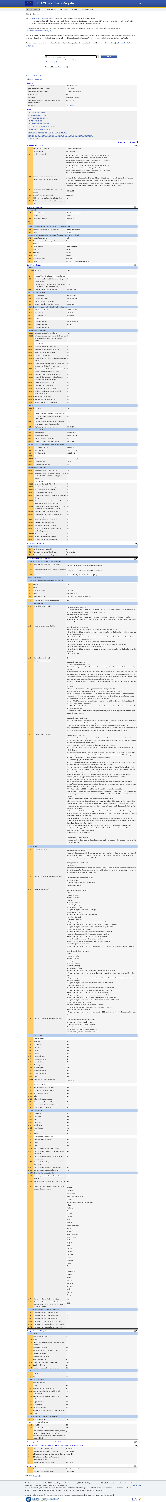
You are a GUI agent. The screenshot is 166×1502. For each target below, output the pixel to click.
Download (38, 79)
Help (139, 3)
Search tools (62, 67)
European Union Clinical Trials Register (41, 19)
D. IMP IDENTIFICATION (35, 121)
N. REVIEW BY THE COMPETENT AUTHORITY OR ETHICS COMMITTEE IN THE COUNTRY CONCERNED (60, 135)
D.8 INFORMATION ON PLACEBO (38, 124)
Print (30, 79)
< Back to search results (34, 75)
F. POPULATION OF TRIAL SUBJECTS (39, 130)
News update (87, 9)
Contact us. (37, 1475)
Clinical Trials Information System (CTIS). (39, 31)
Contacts (64, 9)
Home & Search (33, 9)
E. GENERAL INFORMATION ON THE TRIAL (41, 127)
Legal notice (137, 1485)
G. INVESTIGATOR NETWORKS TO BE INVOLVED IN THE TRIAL (47, 133)
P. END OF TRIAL (33, 138)
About (74, 9)
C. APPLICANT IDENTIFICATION (38, 118)
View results (70, 106)
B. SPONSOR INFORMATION (37, 115)
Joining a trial (50, 9)
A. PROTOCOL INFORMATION (37, 112)
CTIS (87, 1488)
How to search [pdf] (51, 62)
